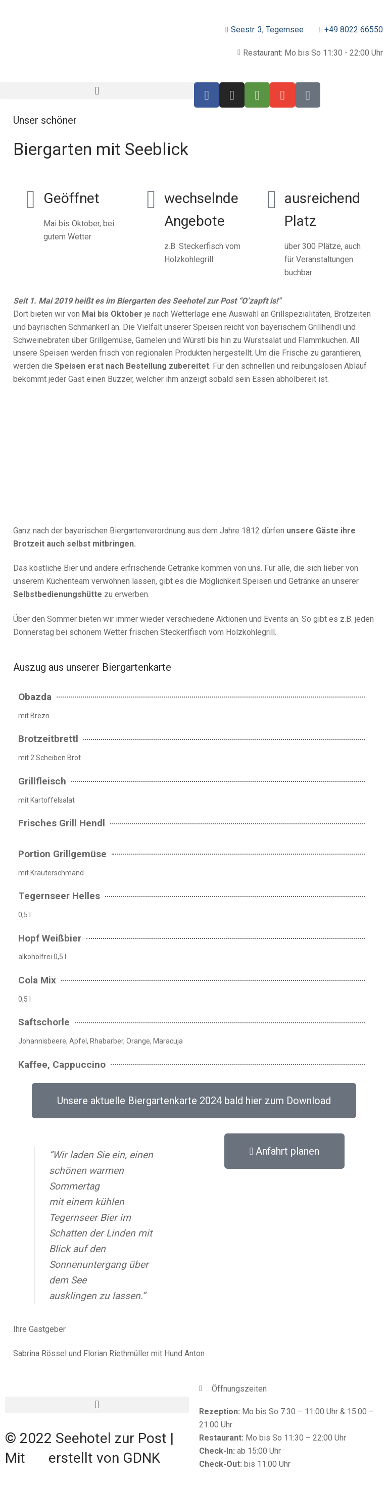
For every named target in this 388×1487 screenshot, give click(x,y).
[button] (97, 90)
